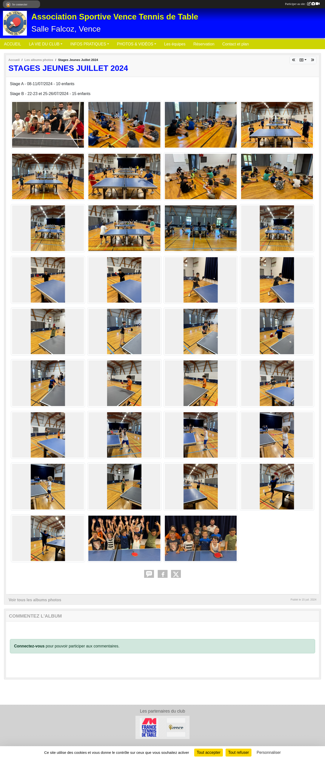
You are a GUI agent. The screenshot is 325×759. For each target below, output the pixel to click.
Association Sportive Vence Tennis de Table (114, 16)
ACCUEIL (12, 44)
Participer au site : (302, 4)
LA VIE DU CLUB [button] (44, 44)
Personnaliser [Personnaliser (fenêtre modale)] (269, 752)
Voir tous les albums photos (35, 600)
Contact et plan (235, 44)
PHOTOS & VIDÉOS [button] (135, 44)
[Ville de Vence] (176, 727)
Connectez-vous (29, 646)
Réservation (203, 44)
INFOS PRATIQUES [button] (88, 44)
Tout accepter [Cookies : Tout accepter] (208, 752)
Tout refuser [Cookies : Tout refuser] (238, 752)
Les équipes (174, 44)
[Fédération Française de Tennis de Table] (149, 727)
